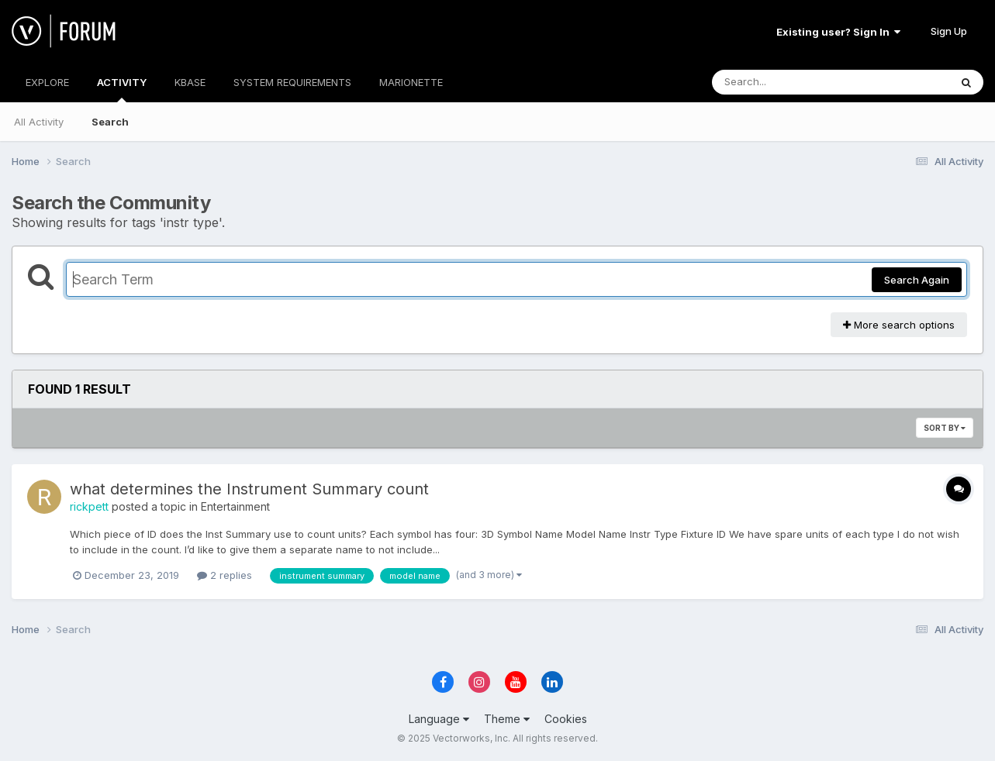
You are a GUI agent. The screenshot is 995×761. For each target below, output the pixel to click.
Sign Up (949, 31)
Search (110, 121)
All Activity (39, 121)
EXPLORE (47, 82)
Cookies (565, 718)
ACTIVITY (122, 89)
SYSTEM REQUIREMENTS (292, 82)
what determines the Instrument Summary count (249, 489)
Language (439, 718)
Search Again (916, 280)
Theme (507, 718)
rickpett (89, 506)
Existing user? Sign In (838, 32)
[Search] (788, 82)
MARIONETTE (411, 82)
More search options (899, 325)
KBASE (190, 82)
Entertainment (235, 506)
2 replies (224, 575)
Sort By (945, 427)
